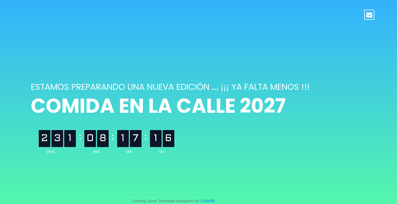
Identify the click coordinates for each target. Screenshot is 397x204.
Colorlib (208, 200)
